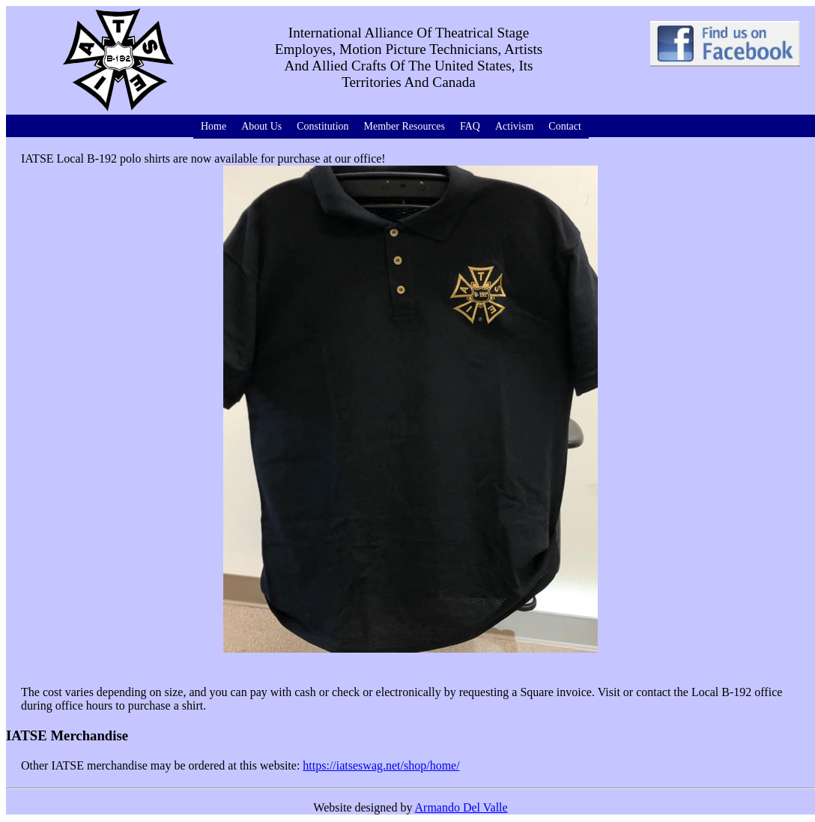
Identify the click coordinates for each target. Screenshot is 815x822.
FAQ (470, 126)
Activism (514, 126)
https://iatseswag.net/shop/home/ (381, 765)
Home (213, 126)
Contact (564, 126)
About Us (261, 126)
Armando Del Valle (461, 807)
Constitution (322, 126)
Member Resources (404, 126)
